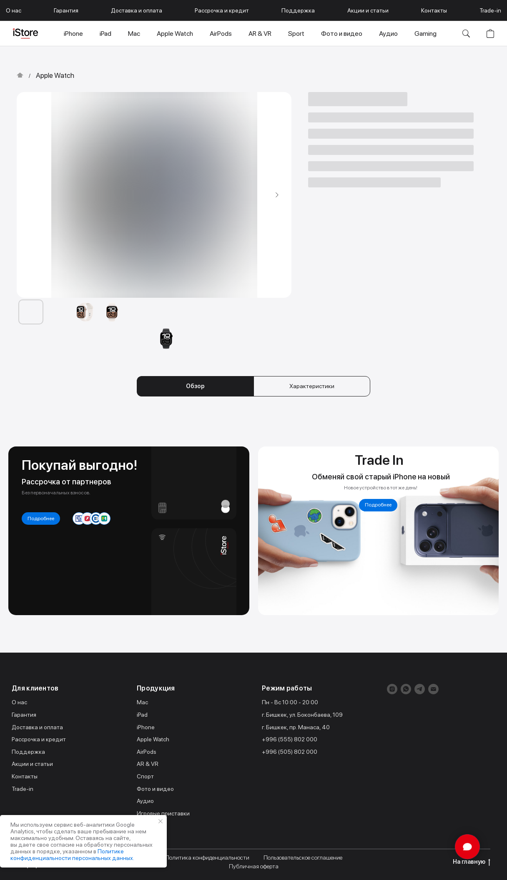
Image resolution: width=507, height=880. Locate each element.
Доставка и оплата (136, 10)
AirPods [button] (221, 33)
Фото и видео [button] (341, 33)
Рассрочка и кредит (222, 10)
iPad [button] (105, 33)
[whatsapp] (406, 689)
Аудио (145, 801)
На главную (471, 862)
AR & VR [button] (259, 33)
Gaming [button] (425, 33)
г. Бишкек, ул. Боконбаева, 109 (302, 714)
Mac (142, 702)
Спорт (145, 776)
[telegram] (419, 689)
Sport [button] (296, 33)
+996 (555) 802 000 (289, 739)
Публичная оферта (254, 866)
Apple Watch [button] (175, 33)
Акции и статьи (368, 10)
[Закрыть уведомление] (160, 821)
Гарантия (66, 10)
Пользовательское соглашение (303, 857)
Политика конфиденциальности (207, 857)
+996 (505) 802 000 (289, 751)
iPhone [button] (73, 33)
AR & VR (147, 763)
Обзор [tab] (195, 386)
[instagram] (392, 689)
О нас (13, 10)
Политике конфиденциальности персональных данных (71, 854)
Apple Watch (55, 75)
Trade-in (490, 10)
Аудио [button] (388, 33)
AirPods (146, 751)
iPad (142, 714)
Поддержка (298, 10)
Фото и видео (155, 788)
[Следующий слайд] (277, 195)
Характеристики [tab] (311, 386)
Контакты (434, 10)
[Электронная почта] (433, 689)
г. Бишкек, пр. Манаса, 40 (296, 727)
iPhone (146, 727)
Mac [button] (134, 33)
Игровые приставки (163, 813)
